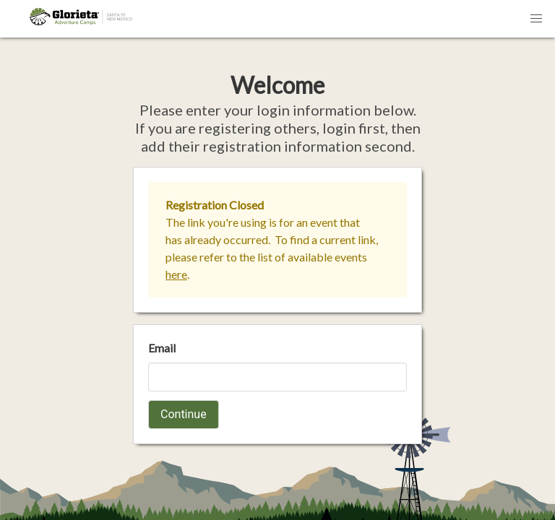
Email (162, 348)
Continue (183, 414)
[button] (536, 19)
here (176, 274)
